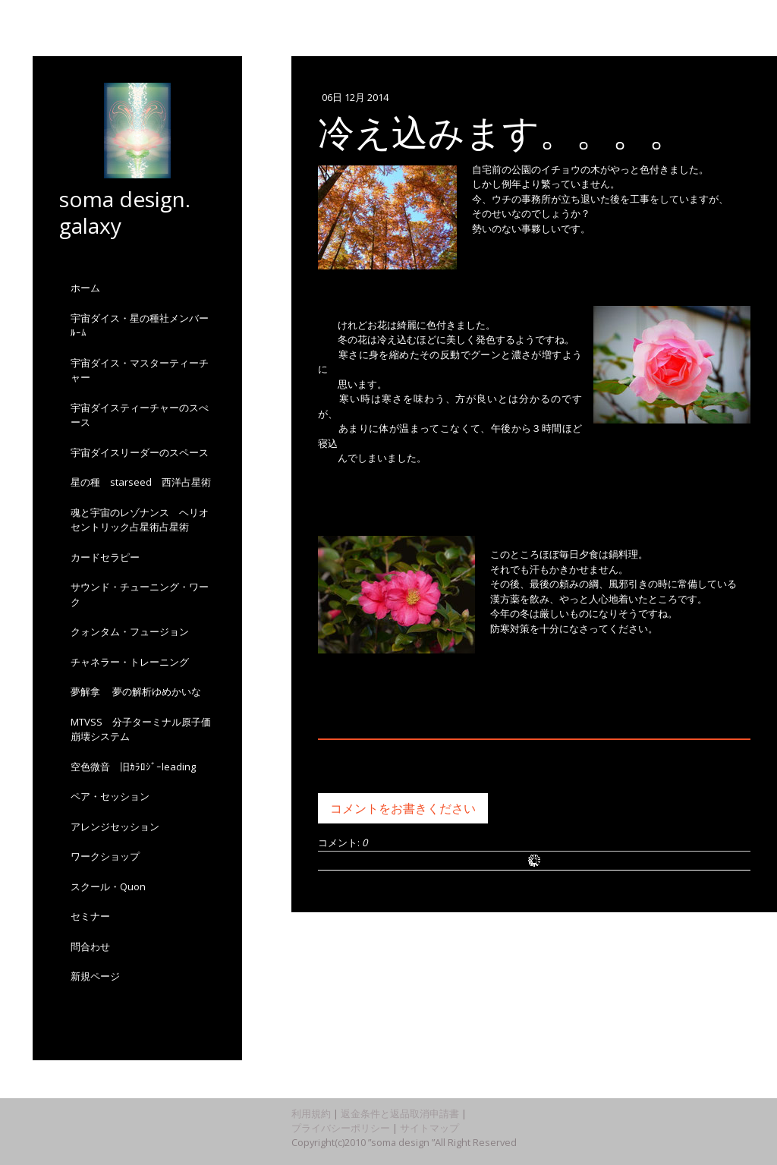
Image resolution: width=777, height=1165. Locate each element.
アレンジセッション (115, 826)
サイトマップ (429, 1128)
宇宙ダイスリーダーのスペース (140, 452)
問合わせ (90, 946)
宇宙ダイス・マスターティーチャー (140, 370)
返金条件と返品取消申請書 (400, 1113)
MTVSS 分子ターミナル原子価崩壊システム (141, 729)
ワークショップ (105, 856)
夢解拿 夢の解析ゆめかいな (136, 691)
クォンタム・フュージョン (135, 631)
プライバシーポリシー (340, 1128)
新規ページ (95, 976)
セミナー (90, 916)
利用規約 (311, 1113)
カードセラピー (105, 557)
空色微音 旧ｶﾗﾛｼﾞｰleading (133, 766)
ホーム (85, 287)
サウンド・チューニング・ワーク (140, 594)
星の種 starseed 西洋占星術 (141, 482)
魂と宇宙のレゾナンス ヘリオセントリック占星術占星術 (140, 519)
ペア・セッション (110, 796)
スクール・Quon (108, 886)
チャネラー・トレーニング (130, 662)
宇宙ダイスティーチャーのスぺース (140, 415)
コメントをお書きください (403, 808)
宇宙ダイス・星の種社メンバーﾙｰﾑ (140, 325)
